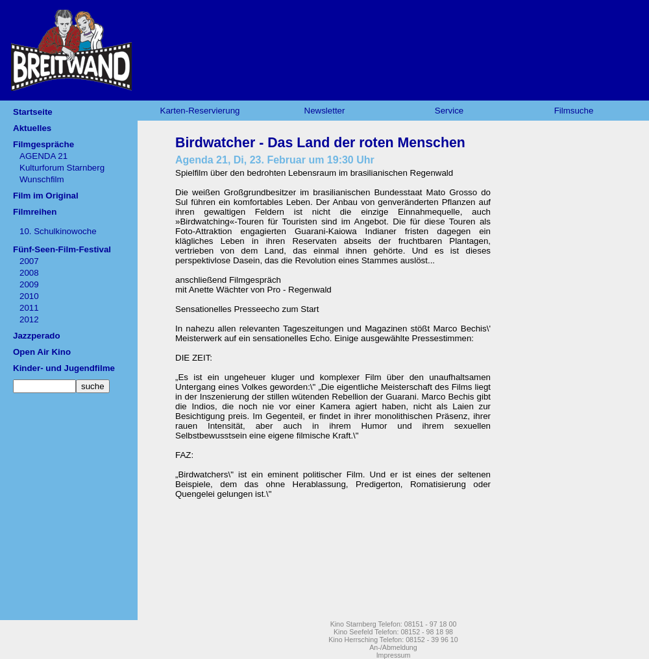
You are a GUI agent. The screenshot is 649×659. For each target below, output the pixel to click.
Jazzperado (36, 336)
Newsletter (324, 110)
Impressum (393, 655)
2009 (29, 284)
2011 (29, 308)
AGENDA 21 (43, 156)
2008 (29, 273)
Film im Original (46, 195)
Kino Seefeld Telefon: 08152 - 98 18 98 (393, 632)
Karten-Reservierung (200, 110)
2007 (29, 261)
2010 (29, 296)
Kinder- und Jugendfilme (64, 368)
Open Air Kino (42, 352)
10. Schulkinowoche (58, 231)
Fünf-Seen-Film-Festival (62, 249)
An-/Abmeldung (393, 647)
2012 (29, 319)
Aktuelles (32, 128)
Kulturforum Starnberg (61, 168)
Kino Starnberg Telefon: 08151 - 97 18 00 (393, 624)
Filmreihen (34, 212)
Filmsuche (574, 110)
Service (449, 110)
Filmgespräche (43, 144)
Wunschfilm (41, 179)
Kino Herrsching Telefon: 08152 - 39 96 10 (393, 639)
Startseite (33, 112)
